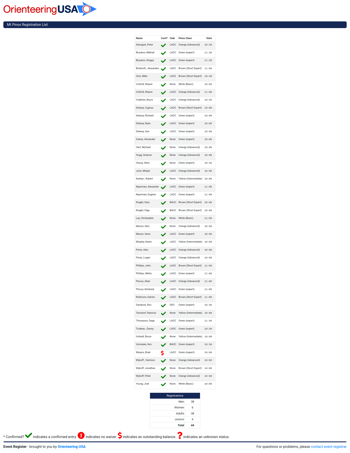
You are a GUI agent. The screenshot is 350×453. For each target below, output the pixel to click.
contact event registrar (329, 447)
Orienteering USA (72, 447)
